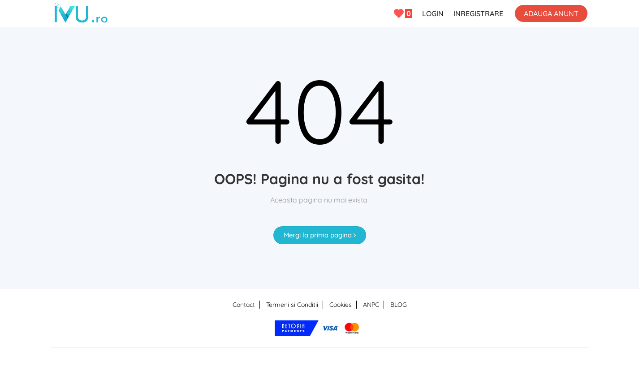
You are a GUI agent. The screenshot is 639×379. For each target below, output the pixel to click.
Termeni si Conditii (292, 305)
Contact (244, 305)
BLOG (398, 305)
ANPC (371, 305)
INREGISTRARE (478, 13)
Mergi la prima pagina (320, 235)
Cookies (340, 305)
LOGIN (433, 13)
